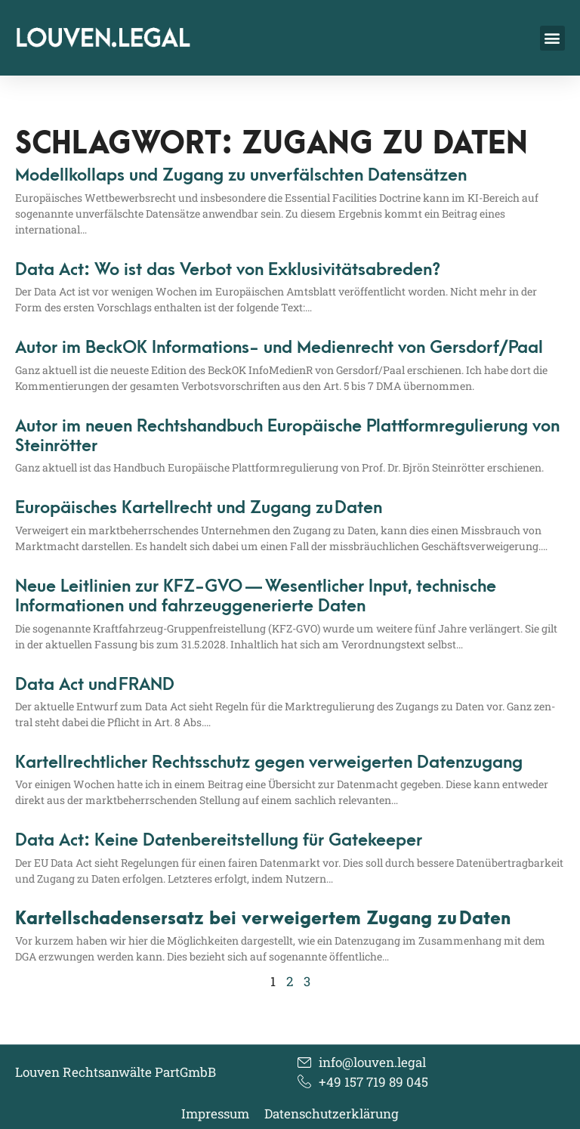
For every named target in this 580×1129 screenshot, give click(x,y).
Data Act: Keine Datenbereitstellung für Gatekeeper (218, 840)
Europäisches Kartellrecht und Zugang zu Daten (198, 508)
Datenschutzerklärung (331, 1113)
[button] (552, 38)
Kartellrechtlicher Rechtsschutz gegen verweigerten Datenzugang (269, 762)
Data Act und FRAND (94, 684)
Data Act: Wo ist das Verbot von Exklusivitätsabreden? (227, 270)
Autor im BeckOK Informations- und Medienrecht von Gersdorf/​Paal (279, 347)
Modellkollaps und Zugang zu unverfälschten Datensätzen (241, 175)
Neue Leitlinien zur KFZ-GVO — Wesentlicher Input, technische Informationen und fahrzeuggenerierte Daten (255, 596)
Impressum (215, 1113)
